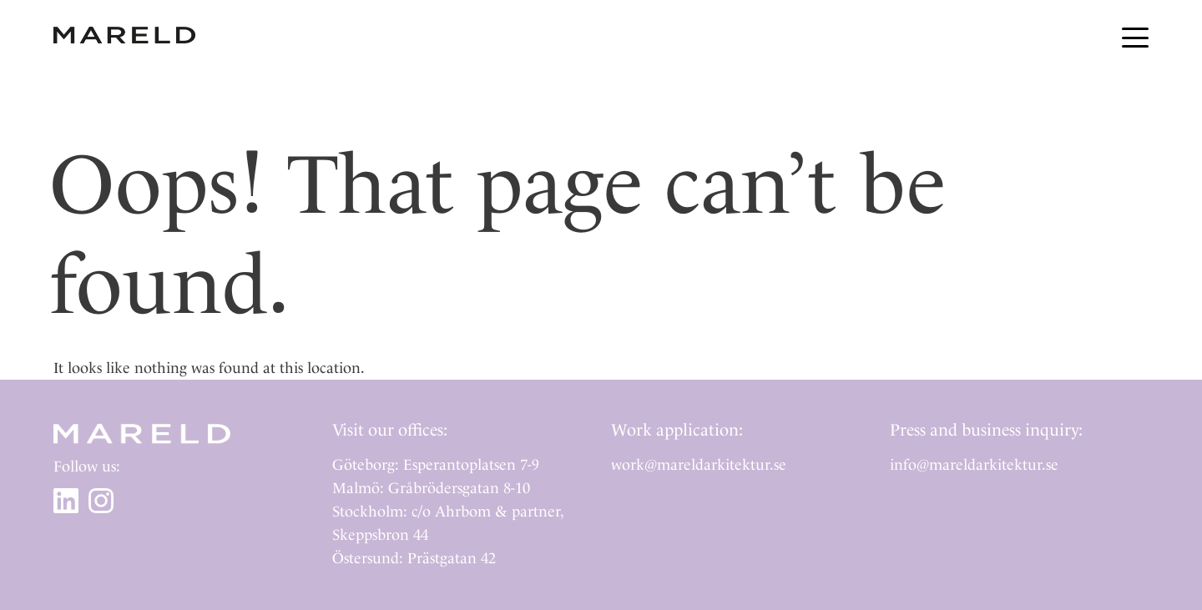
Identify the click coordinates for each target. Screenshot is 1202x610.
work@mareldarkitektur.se (698, 464)
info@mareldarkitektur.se (974, 464)
